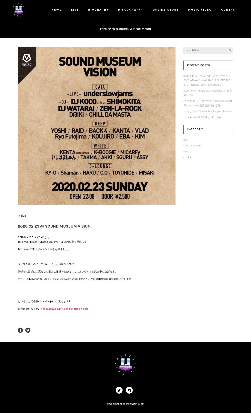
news (186, 151)
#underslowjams (78, 308)
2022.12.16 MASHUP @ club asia (202, 117)
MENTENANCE (192, 145)
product (188, 157)
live (23, 216)
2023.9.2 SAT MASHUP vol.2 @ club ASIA (207, 111)
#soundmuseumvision (55, 308)
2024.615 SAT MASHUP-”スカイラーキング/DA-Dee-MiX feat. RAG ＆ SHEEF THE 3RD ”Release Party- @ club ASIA (207, 80)
